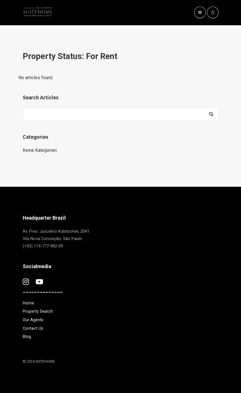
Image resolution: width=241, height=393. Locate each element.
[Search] (211, 114)
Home (28, 303)
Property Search (38, 311)
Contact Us (33, 328)
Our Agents (33, 320)
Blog (27, 336)
